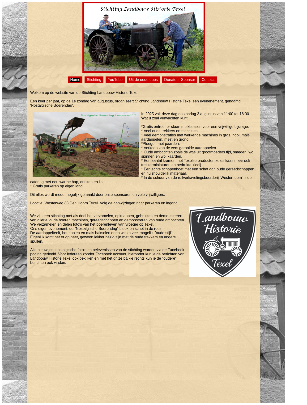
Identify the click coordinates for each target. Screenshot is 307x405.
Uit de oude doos (143, 80)
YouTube (115, 80)
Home (75, 80)
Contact (208, 80)
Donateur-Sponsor (179, 80)
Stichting (94, 80)
